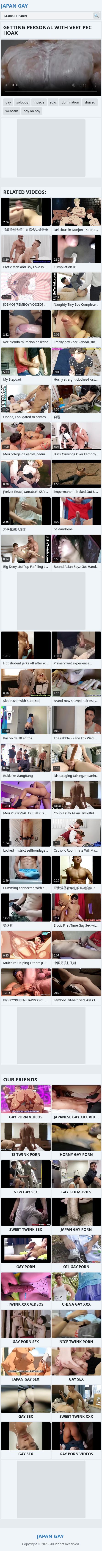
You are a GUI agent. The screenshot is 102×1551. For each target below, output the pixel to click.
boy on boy (32, 111)
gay (8, 102)
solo (53, 102)
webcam (12, 111)
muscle (39, 102)
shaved (90, 102)
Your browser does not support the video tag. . (51, 68)
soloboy (22, 102)
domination (70, 102)
